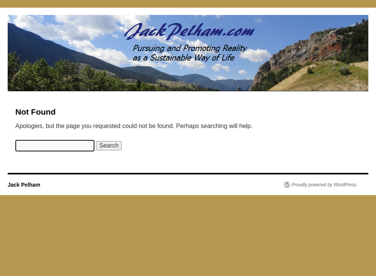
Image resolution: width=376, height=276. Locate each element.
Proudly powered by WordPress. (325, 184)
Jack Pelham (24, 185)
